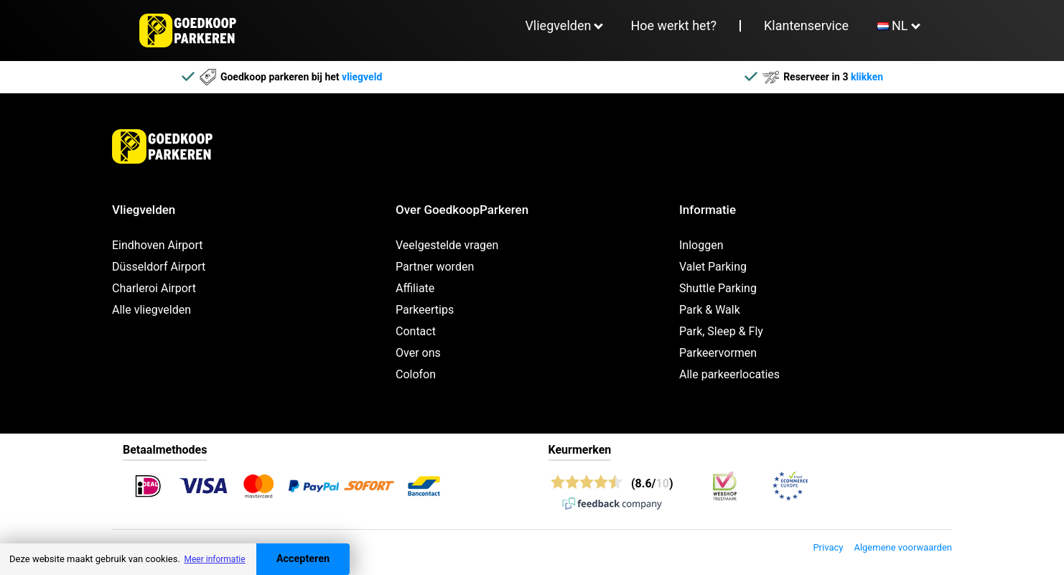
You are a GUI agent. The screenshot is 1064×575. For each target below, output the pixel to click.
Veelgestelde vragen (447, 245)
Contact (416, 331)
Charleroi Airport (154, 288)
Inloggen (701, 245)
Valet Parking (713, 267)
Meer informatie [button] (214, 559)
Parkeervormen (718, 353)
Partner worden (435, 267)
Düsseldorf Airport (158, 267)
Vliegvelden (558, 25)
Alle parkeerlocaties (729, 374)
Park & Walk (709, 310)
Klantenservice (806, 25)
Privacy (828, 547)
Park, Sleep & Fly (721, 331)
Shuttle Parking (718, 288)
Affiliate (415, 288)
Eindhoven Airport (157, 245)
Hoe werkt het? (673, 25)
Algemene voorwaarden (903, 547)
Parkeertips (425, 310)
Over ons (418, 353)
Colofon (416, 374)
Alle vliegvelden (151, 310)
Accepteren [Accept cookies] (303, 559)
